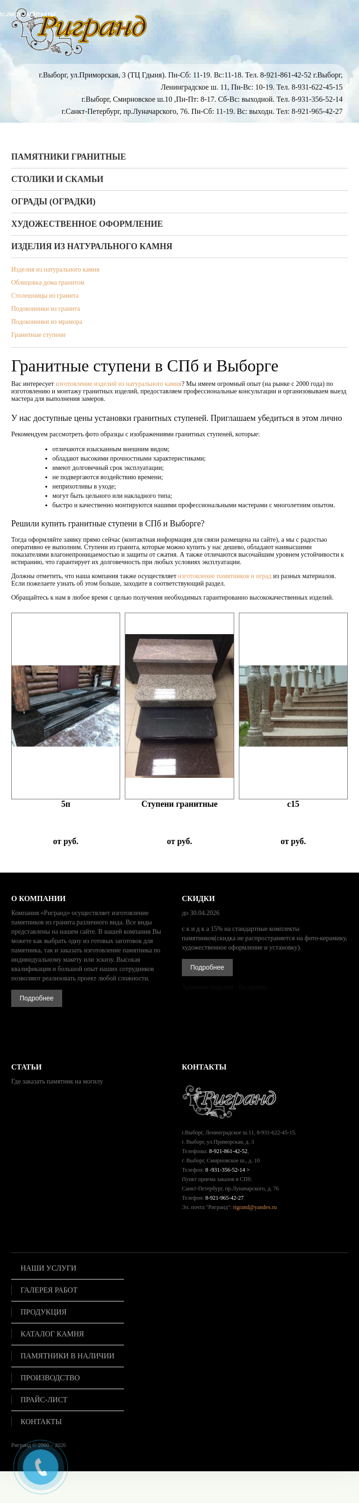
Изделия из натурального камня (55, 269)
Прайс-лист (44, 1400)
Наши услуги (48, 1268)
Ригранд (21, 1445)
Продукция (43, 1312)
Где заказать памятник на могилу (57, 1081)
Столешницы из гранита (45, 295)
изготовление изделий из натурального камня (119, 383)
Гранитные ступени (38, 334)
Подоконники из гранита (45, 308)
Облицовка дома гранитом (48, 282)
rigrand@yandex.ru (255, 1207)
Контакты (41, 1422)
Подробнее (37, 998)
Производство (50, 1378)
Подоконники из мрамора (46, 321)
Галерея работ (49, 1290)
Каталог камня (52, 1334)
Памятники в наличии (68, 1356)
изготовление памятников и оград (225, 576)
